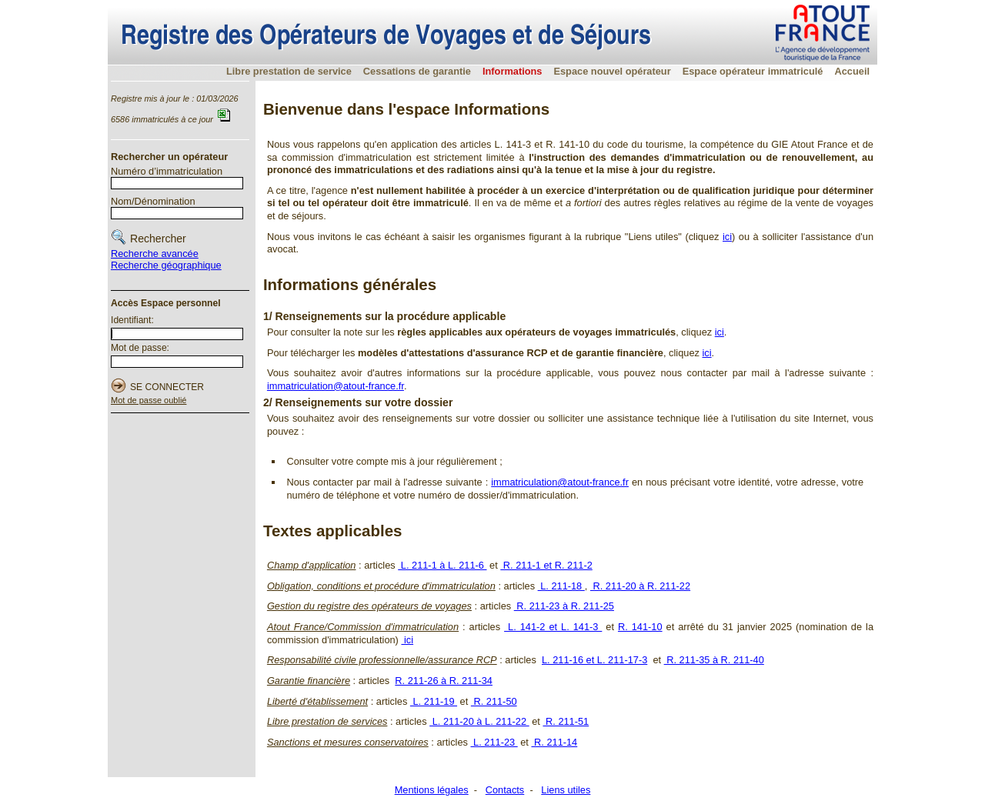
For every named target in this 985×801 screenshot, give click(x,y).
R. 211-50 (494, 701)
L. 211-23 (494, 742)
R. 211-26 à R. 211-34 (443, 680)
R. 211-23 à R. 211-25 (564, 606)
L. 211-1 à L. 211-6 (442, 565)
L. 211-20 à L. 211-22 (479, 721)
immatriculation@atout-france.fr (335, 386)
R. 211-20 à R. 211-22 (640, 586)
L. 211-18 (561, 586)
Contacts (505, 790)
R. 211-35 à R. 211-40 (714, 660)
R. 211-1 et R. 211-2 (546, 565)
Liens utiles (565, 790)
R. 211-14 (554, 742)
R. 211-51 (566, 721)
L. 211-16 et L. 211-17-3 (594, 660)
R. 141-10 (640, 626)
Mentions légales (432, 790)
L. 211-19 (433, 701)
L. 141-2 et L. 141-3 (553, 626)
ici (727, 236)
